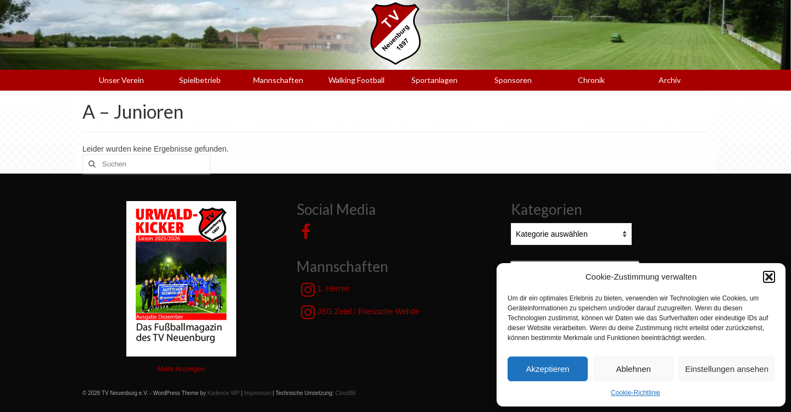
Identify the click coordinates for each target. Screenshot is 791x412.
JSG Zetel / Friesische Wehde (360, 312)
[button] (769, 276)
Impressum (257, 393)
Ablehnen (633, 369)
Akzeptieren (547, 369)
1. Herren (325, 289)
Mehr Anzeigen (181, 369)
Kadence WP (223, 393)
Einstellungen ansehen (726, 369)
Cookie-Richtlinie (635, 393)
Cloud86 (345, 393)
